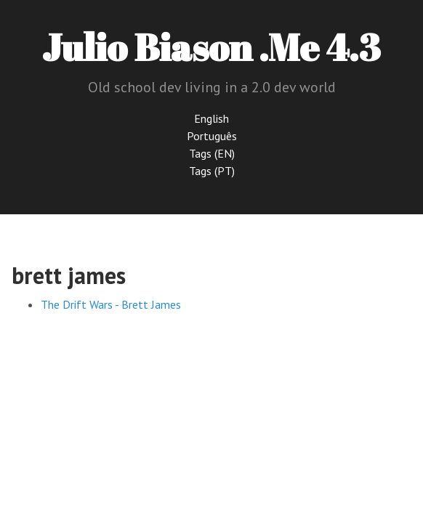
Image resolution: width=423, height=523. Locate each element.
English (211, 118)
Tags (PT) (212, 170)
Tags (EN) (212, 153)
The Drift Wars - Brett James (111, 304)
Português (212, 136)
